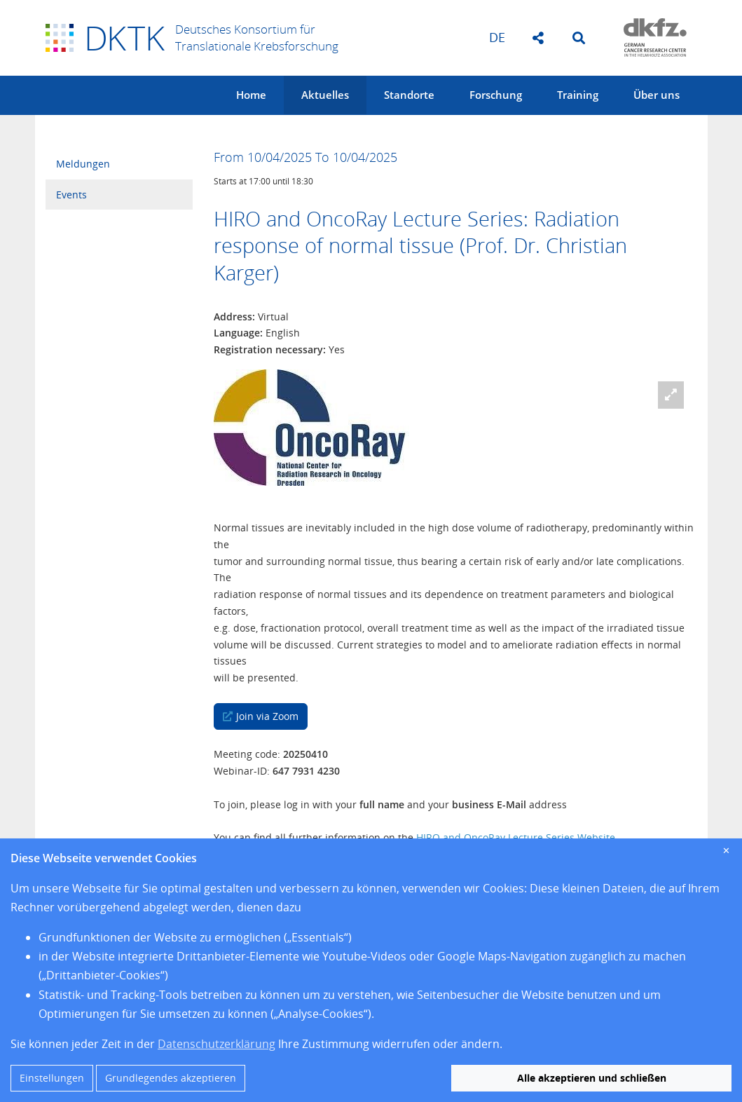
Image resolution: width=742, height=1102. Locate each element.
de (497, 37)
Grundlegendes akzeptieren (170, 1077)
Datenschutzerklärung (216, 1044)
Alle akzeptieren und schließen (591, 1077)
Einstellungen (52, 1077)
